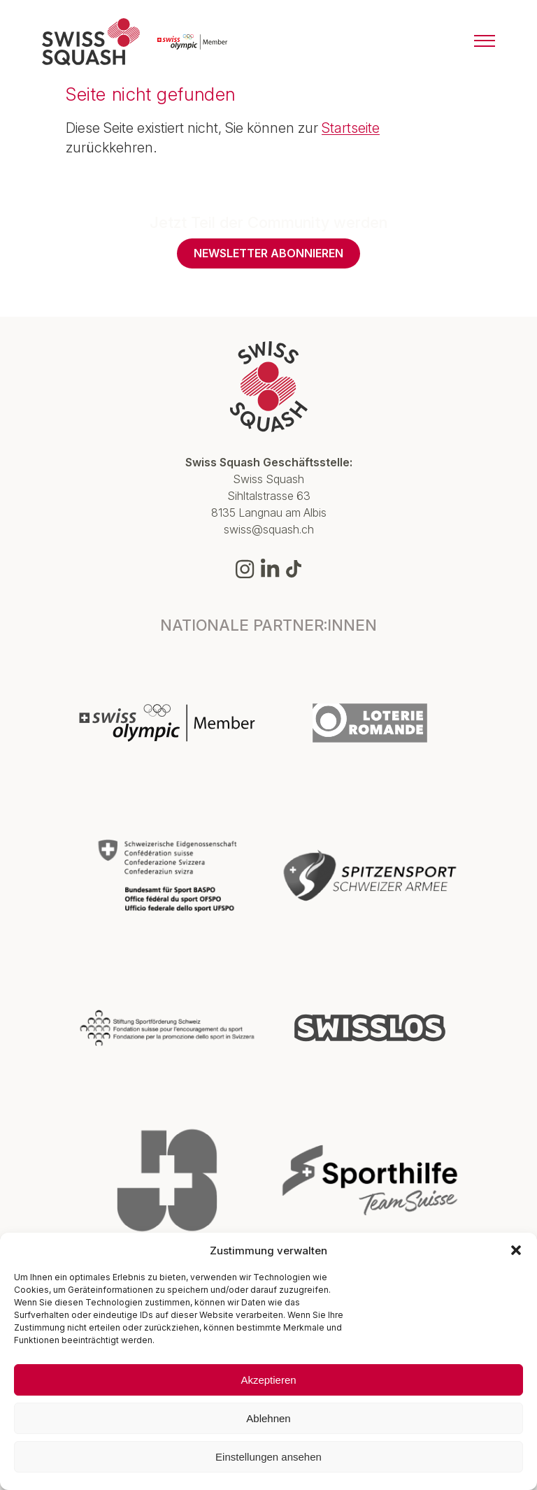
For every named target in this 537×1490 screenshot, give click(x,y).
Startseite (351, 128)
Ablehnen (268, 1418)
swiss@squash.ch (269, 529)
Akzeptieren (268, 1380)
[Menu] (484, 42)
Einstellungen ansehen (268, 1457)
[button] (516, 1250)
